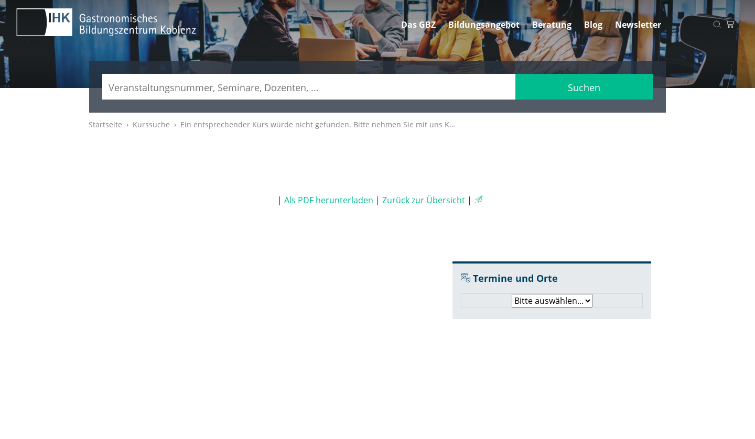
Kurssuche (151, 124)
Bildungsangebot (484, 24)
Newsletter (638, 24)
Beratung (551, 24)
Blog (593, 24)
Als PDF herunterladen (328, 200)
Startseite (105, 124)
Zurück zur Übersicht (423, 200)
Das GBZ (418, 24)
